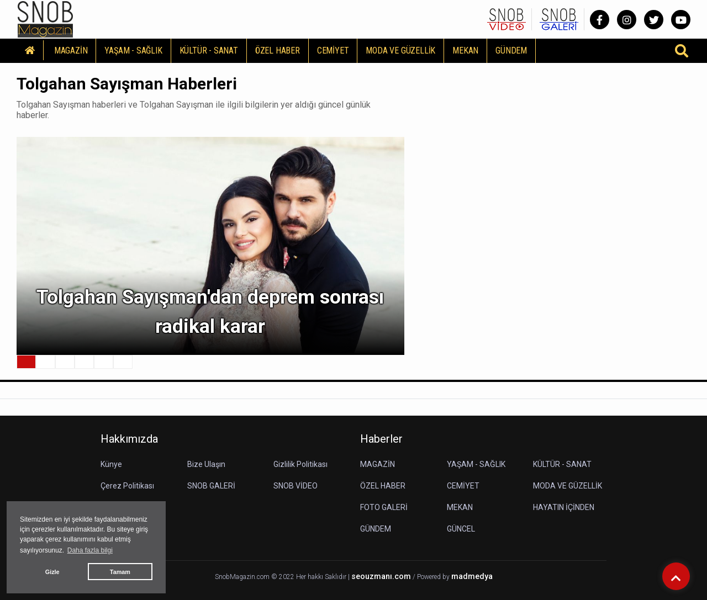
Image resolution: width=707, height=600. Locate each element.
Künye (111, 464)
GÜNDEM (511, 50)
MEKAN (465, 50)
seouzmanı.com (381, 576)
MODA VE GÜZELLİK (400, 50)
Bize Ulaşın (206, 464)
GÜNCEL (461, 528)
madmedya (472, 576)
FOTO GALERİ (384, 507)
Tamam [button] (120, 572)
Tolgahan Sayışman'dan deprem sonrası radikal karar (210, 312)
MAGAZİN (71, 50)
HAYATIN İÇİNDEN (563, 507)
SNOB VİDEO (295, 485)
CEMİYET (333, 50)
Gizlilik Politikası (300, 464)
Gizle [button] (52, 572)
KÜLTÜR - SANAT (209, 50)
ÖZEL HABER (277, 50)
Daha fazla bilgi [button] (90, 550)
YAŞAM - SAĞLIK (133, 50)
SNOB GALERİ (211, 485)
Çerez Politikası (127, 485)
